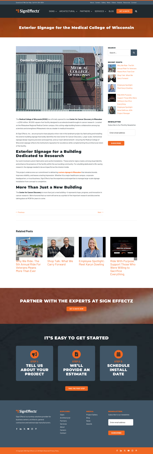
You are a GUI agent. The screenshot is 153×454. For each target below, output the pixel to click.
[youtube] (28, 429)
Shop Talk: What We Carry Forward (60, 262)
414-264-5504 (39, 2)
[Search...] (119, 52)
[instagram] (32, 429)
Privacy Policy (54, 451)
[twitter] (24, 429)
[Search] (134, 52)
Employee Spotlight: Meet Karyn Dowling (92, 262)
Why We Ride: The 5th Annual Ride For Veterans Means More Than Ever (28, 266)
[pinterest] (36, 429)
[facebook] (17, 429)
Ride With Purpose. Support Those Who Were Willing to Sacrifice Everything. (122, 267)
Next (99, 212)
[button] (136, 11)
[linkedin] (20, 429)
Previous (21, 212)
